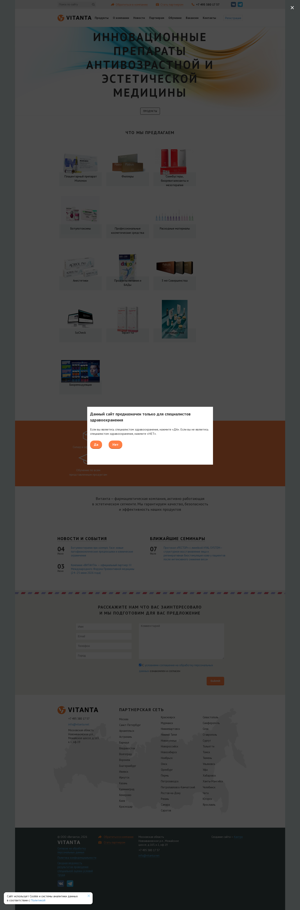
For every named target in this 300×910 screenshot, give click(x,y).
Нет (115, 444)
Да (96, 444)
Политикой (38, 900)
